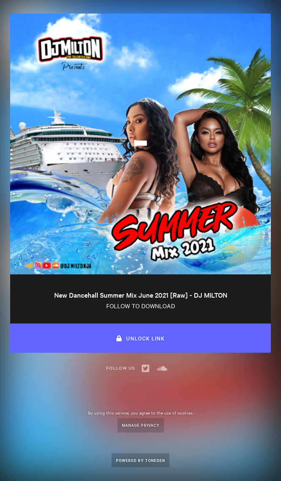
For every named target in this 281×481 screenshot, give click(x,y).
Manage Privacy (141, 425)
